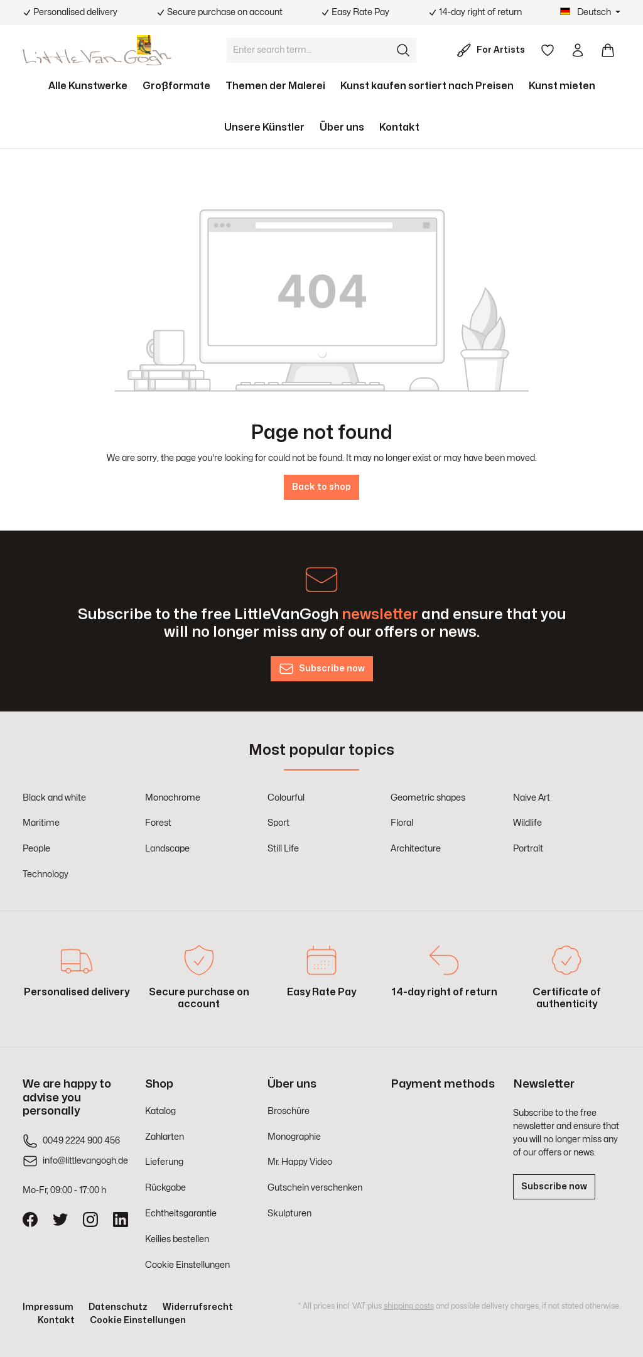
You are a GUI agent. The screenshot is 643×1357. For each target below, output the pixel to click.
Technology (45, 874)
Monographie (294, 1137)
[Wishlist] (547, 50)
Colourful (286, 798)
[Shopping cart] (607, 50)
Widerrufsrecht (198, 1307)
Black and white (54, 798)
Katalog (160, 1111)
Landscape (167, 849)
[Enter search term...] (309, 50)
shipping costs (409, 1306)
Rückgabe (165, 1188)
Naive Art (531, 798)
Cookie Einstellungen (187, 1265)
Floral (402, 823)
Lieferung (164, 1162)
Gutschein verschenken (314, 1188)
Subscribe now (554, 1186)
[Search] (403, 50)
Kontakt (56, 1320)
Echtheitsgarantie (181, 1213)
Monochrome (172, 798)
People (36, 849)
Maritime (41, 823)
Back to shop (321, 487)
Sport (278, 823)
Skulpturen (289, 1213)
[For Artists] (493, 50)
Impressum (48, 1307)
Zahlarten (164, 1137)
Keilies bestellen (177, 1239)
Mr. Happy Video (299, 1162)
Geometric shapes (428, 798)
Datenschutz (118, 1307)
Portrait (528, 849)
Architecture (416, 849)
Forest (158, 823)
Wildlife (527, 823)
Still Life (283, 849)
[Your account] (577, 50)
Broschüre (288, 1111)
